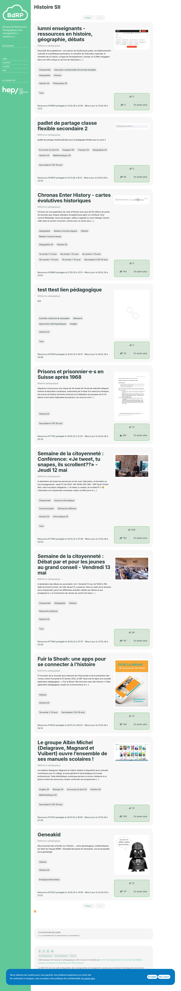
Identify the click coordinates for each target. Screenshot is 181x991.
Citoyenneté (45, 70)
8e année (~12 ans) (69, 254)
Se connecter (9, 80)
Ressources (45, 956)
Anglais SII (44, 789)
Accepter (152, 977)
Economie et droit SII (49, 150)
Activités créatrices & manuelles (54, 318)
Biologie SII (58, 789)
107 (123, 640)
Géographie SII (100, 150)
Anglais (73, 324)
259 (123, 816)
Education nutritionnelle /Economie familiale (75, 70)
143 (123, 271)
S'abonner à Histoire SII (35, 911)
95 (123, 177)
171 (123, 891)
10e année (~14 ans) (48, 259)
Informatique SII (60, 516)
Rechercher (8, 46)
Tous (41, 93)
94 (133, 632)
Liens (5, 59)
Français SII (83, 150)
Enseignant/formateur (49, 879)
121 (123, 353)
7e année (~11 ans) (48, 254)
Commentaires (61, 956)
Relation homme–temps (50, 236)
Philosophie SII (60, 83)
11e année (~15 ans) (71, 259)
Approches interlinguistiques (52, 324)
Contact (6, 63)
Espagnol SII (68, 150)
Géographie (44, 75)
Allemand (77, 318)
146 (123, 724)
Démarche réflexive (67, 508)
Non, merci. (164, 977)
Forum (73, 956)
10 (133, 808)
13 (133, 716)
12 (133, 427)
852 (123, 435)
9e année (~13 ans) (91, 254)
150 (123, 538)
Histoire (57, 75)
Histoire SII (44, 83)
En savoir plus (140, 105)
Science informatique (64, 500)
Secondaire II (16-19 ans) (50, 165)
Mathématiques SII (62, 155)
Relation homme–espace (65, 231)
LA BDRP (6, 67)
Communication (46, 508)
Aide (4, 70)
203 (133, 529)
